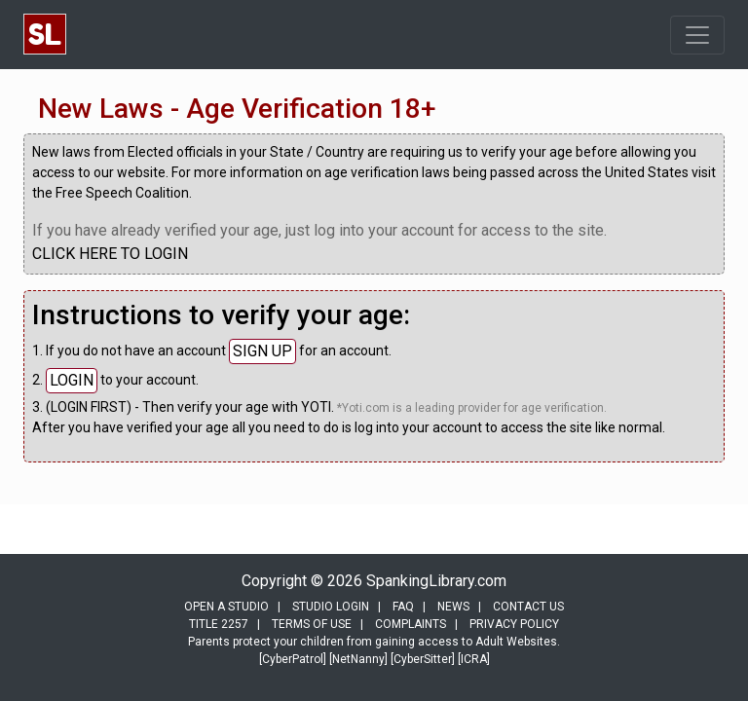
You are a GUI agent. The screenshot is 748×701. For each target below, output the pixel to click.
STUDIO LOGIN (330, 606)
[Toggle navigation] (697, 35)
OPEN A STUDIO (226, 606)
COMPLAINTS (410, 624)
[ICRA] (474, 659)
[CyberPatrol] (292, 659)
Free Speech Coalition (122, 193)
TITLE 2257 (218, 624)
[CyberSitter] (423, 659)
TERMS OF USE (312, 624)
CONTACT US (528, 606)
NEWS (453, 606)
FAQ (403, 606)
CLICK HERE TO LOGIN (110, 253)
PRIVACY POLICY (514, 624)
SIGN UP (262, 351)
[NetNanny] (358, 659)
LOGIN (72, 380)
